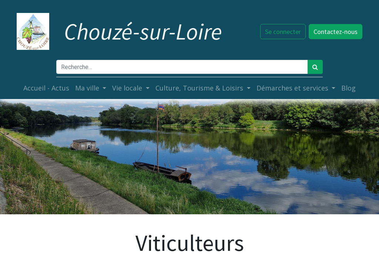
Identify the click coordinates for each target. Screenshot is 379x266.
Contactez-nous (335, 31)
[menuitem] (46, 88)
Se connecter (282, 31)
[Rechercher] (315, 67)
